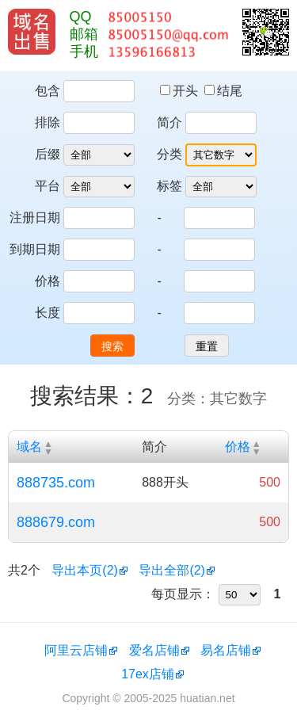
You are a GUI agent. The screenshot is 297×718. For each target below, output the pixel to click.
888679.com (56, 522)
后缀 (47, 154)
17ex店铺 (147, 674)
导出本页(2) (84, 570)
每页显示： (183, 594)
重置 (207, 346)
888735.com (56, 483)
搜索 (112, 346)
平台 (47, 186)
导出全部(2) (172, 570)
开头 (180, 90)
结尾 (223, 90)
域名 (29, 446)
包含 (47, 90)
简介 (169, 122)
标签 (169, 186)
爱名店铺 (154, 650)
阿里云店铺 (76, 650)
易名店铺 (225, 650)
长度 (47, 312)
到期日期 (35, 249)
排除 (47, 122)
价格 (47, 281)
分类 (169, 154)
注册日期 (35, 217)
